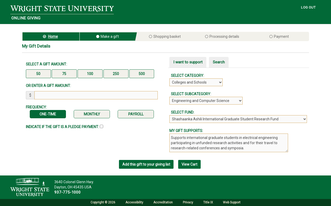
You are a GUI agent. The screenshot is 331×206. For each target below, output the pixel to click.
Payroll (136, 114)
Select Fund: (181, 112)
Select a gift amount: (46, 64)
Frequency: (36, 107)
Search (219, 62)
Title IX (208, 202)
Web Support (231, 202)
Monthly (92, 114)
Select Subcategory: (190, 94)
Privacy (188, 202)
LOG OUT (308, 7)
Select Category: (186, 75)
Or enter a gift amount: (48, 86)
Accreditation (163, 202)
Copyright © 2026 (103, 202)
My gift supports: (186, 131)
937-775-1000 (67, 192)
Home (53, 36)
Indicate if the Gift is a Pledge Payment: (64, 127)
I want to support (187, 62)
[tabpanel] (239, 98)
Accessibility (134, 202)
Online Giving (25, 18)
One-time (48, 114)
